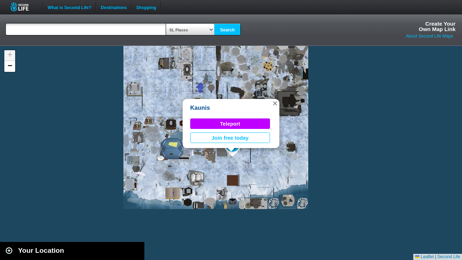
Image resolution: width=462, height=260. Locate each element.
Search (227, 29)
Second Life (23, 7)
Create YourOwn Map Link (437, 26)
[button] (275, 103)
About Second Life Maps (429, 36)
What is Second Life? (69, 7)
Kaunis (200, 108)
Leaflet (424, 256)
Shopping (146, 7)
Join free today (230, 138)
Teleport (230, 124)
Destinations (114, 7)
